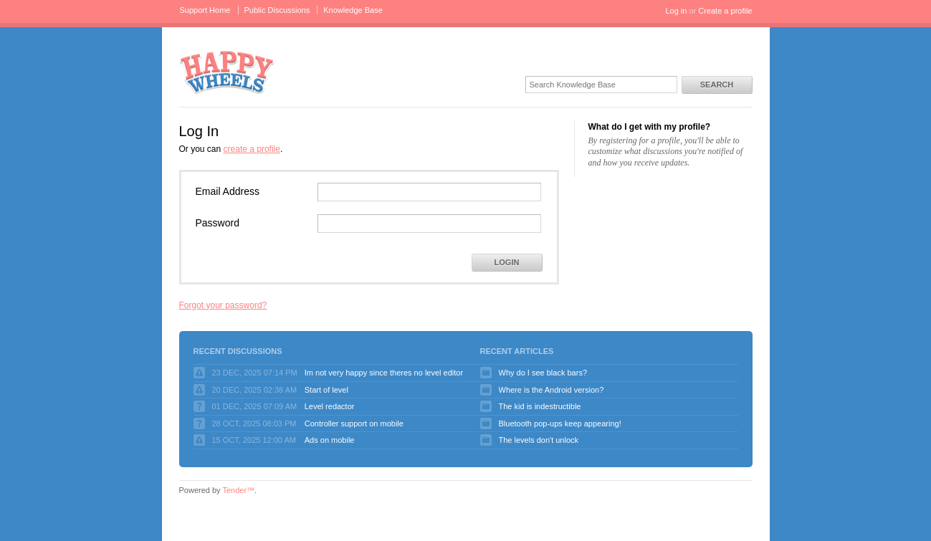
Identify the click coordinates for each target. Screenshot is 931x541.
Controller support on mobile (354, 423)
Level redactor (330, 406)
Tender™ (238, 490)
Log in (676, 10)
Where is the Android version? (551, 390)
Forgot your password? (223, 305)
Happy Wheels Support (227, 71)
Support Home (205, 10)
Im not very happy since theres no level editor (384, 372)
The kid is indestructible (540, 406)
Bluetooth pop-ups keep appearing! (560, 423)
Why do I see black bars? (543, 372)
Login (507, 262)
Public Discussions (277, 10)
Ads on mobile (330, 440)
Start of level (326, 390)
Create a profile (725, 10)
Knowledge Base (353, 10)
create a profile (252, 149)
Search (716, 84)
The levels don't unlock (539, 440)
